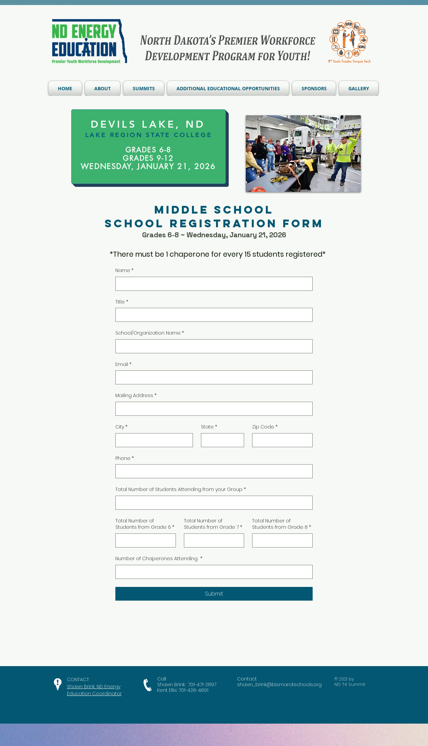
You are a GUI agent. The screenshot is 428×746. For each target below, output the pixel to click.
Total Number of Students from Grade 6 (144, 524)
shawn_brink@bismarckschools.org (279, 684)
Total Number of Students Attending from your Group (180, 489)
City (121, 427)
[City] (152, 440)
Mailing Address (135, 395)
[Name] (212, 283)
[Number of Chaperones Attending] (212, 572)
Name (124, 270)
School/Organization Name (149, 333)
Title (121, 302)
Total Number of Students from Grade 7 (213, 524)
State (209, 427)
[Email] (212, 377)
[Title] (212, 315)
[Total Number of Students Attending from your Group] (212, 502)
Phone (124, 458)
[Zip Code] (280, 440)
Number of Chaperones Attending (158, 558)
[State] (220, 440)
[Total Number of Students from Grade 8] (280, 540)
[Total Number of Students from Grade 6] (144, 540)
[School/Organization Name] (212, 346)
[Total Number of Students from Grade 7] (212, 540)
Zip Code (265, 427)
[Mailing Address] (212, 408)
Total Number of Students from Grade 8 (281, 524)
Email (123, 364)
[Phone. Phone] (212, 471)
